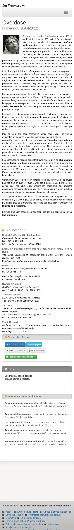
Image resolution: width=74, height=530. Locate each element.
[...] (7, 409)
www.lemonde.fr (36, 351)
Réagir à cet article (15, 345)
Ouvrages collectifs (15, 515)
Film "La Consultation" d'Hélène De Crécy (25, 521)
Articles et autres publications (57, 512)
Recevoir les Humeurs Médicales (20, 357)
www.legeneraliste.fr (15, 351)
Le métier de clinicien (31, 518)
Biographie (11, 518)
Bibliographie (34, 345)
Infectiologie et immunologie (19, 527)
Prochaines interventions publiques (44, 515)
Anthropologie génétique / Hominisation (24, 524)
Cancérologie (54, 524)
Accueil (9, 512)
